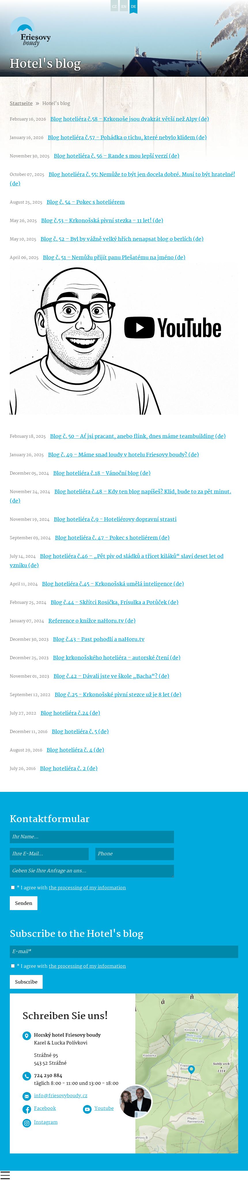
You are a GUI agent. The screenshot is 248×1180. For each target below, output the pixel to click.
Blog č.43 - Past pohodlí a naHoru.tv (99, 639)
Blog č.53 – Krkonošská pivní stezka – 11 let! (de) (102, 221)
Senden (23, 903)
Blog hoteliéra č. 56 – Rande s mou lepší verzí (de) (116, 156)
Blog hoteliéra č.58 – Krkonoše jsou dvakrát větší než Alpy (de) (129, 119)
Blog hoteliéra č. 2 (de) (69, 768)
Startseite (21, 104)
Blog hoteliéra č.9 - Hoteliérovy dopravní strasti (115, 519)
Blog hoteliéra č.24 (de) (70, 713)
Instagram (46, 1122)
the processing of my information (87, 888)
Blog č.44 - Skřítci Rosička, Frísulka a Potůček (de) (115, 602)
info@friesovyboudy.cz (60, 1096)
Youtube (104, 1109)
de (133, 7)
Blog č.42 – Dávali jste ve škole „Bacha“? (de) (111, 676)
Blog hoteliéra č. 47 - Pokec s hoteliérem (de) (112, 538)
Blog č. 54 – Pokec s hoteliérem (86, 202)
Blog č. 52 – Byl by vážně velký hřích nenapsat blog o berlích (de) (122, 239)
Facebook (45, 1109)
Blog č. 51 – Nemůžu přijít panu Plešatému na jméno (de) (114, 257)
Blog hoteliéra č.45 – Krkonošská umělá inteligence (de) (113, 584)
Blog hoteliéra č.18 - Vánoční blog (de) (102, 473)
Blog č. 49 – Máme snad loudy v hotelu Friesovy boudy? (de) (123, 455)
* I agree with (68, 888)
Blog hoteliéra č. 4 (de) (75, 750)
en (123, 7)
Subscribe (26, 982)
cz (114, 7)
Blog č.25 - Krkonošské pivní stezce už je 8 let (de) (118, 695)
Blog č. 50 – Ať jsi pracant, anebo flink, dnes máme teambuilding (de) (138, 436)
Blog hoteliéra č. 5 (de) (80, 732)
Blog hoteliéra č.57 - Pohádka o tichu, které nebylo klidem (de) (127, 138)
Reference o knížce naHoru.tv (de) (92, 621)
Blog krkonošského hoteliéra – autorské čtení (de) (117, 658)
